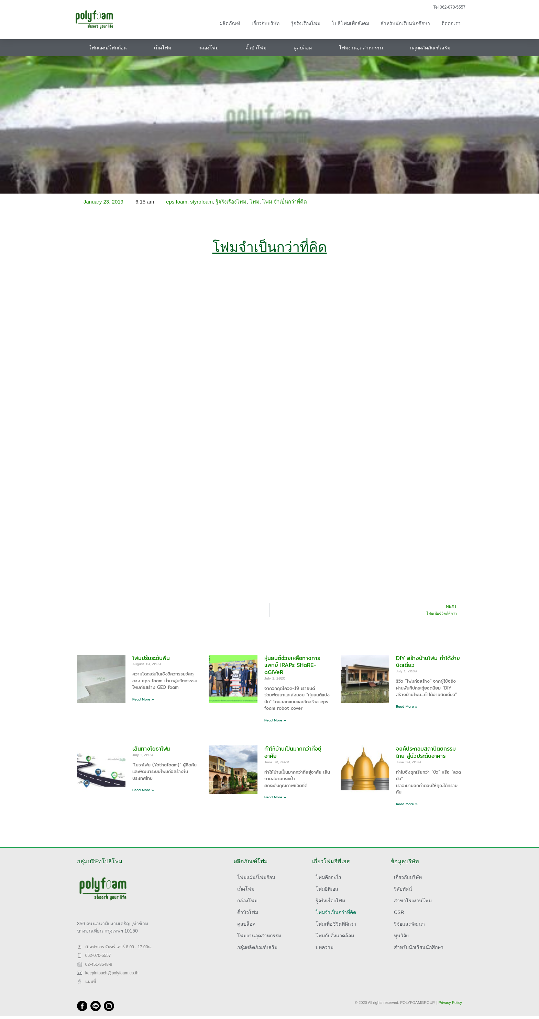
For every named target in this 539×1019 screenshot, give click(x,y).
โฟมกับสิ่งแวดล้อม (335, 935)
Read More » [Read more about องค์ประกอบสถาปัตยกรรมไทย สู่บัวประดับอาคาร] (407, 804)
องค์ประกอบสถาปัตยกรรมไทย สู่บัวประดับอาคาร (426, 752)
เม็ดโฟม (162, 47)
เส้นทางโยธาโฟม (151, 748)
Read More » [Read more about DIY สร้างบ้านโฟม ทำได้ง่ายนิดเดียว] (407, 706)
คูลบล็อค (303, 47)
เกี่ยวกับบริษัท (265, 23)
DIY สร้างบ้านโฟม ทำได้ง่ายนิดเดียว (428, 662)
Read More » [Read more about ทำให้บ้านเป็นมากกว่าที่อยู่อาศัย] (275, 797)
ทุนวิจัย (401, 935)
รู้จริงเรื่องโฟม (305, 23)
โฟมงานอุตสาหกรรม (361, 47)
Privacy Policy (450, 1002)
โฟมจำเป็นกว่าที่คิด (336, 912)
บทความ (324, 947)
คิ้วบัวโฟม (255, 47)
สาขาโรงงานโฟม (413, 900)
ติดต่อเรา (451, 23)
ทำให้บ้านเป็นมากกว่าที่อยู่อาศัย (292, 752)
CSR (399, 912)
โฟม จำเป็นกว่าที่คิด (284, 202)
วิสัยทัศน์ (403, 889)
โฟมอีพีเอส (327, 889)
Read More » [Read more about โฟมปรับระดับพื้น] (143, 699)
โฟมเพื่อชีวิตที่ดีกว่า (336, 924)
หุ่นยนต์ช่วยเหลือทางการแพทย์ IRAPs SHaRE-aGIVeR (292, 665)
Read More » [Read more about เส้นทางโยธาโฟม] (143, 789)
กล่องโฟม (208, 47)
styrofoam (201, 202)
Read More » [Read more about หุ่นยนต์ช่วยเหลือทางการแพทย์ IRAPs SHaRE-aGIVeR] (275, 720)
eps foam (176, 202)
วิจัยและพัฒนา (409, 924)
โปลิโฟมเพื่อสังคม (350, 23)
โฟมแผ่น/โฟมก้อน (108, 47)
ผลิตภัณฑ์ (230, 23)
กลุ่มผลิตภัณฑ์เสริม (430, 47)
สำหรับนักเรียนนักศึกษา (405, 23)
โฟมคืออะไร (328, 877)
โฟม (255, 202)
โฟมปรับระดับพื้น (151, 658)
